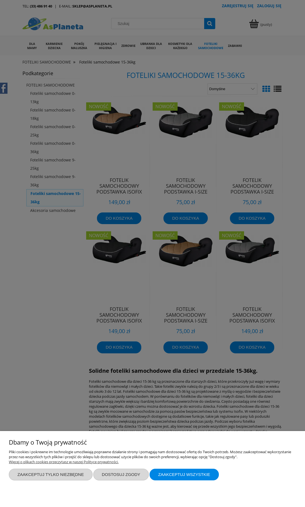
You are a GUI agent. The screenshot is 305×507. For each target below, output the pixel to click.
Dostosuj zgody (121, 474)
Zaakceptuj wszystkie (184, 474)
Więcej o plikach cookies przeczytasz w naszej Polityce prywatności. (64, 461)
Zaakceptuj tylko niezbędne (50, 474)
